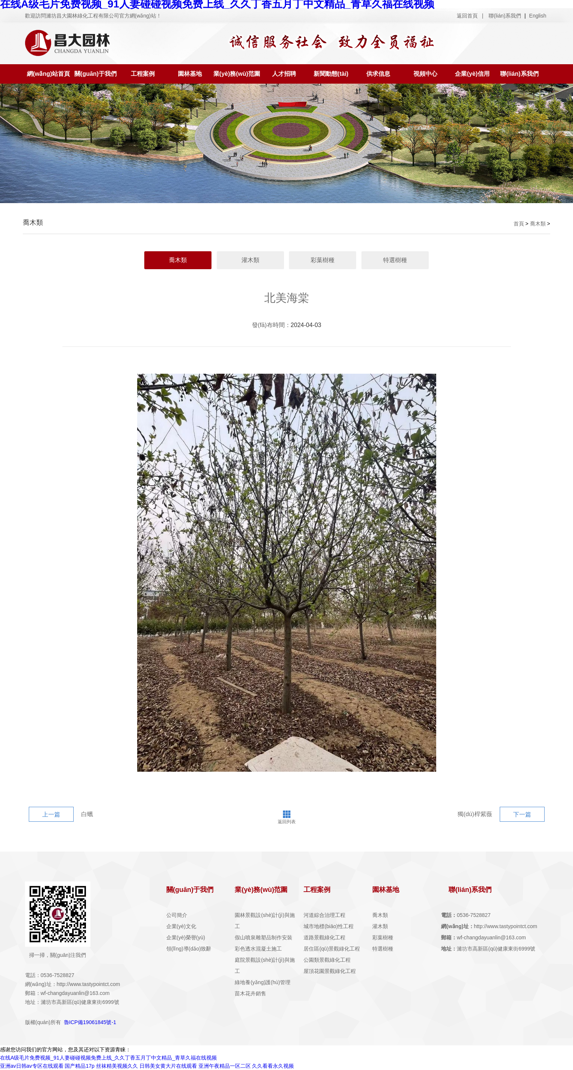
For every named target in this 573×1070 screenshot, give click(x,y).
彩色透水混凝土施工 (258, 949)
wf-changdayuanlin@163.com (483, 937)
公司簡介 (176, 915)
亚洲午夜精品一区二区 (224, 1066)
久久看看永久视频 (273, 1066)
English (537, 16)
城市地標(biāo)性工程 (329, 926)
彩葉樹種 (323, 260)
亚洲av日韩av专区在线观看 (32, 1066)
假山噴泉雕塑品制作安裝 (263, 937)
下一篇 (522, 814)
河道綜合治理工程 (324, 915)
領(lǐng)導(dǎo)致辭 (189, 949)
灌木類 (250, 260)
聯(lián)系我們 (506, 16)
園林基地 (190, 74)
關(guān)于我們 (95, 74)
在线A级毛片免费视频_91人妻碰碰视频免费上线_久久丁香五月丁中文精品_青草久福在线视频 (108, 1058)
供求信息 (378, 74)
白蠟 (87, 814)
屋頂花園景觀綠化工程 (330, 971)
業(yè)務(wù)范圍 (236, 74)
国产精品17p (79, 1066)
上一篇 (51, 814)
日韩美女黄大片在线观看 (168, 1066)
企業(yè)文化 (181, 926)
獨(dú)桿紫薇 (475, 814)
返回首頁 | (470, 16)
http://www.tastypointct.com (489, 926)
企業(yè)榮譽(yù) (185, 937)
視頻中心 (425, 74)
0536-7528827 (465, 915)
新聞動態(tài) (331, 74)
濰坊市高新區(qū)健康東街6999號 (488, 949)
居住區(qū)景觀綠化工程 (332, 949)
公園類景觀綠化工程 (327, 960)
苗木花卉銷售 (250, 993)
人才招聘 (284, 74)
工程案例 (143, 74)
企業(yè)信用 (472, 74)
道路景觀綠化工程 (324, 937)
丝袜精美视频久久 (117, 1066)
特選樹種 (395, 260)
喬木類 (538, 224)
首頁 (519, 224)
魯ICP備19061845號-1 (90, 1022)
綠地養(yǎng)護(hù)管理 (262, 982)
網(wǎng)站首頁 (48, 74)
